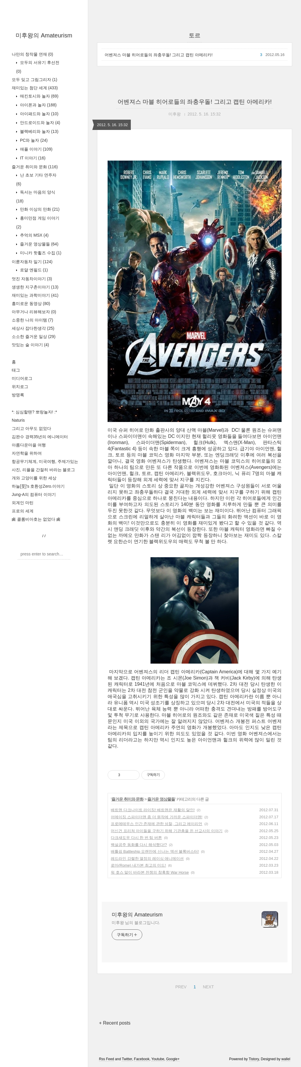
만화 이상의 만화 (39, 209)
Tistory (254, 1059)
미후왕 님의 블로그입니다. (136, 922)
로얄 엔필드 (33, 270)
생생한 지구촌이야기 (35, 287)
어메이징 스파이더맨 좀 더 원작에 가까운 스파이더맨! (156, 817)
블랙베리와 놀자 (38, 131)
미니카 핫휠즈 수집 (40, 252)
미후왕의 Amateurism (44, 35)
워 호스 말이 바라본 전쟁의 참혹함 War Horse (150, 872)
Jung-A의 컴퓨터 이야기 (34, 494)
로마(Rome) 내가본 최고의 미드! (138, 865)
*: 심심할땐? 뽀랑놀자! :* (34, 412)
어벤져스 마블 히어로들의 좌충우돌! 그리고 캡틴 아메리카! (159, 54)
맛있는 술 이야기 (30, 344)
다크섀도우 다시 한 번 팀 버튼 (136, 837)
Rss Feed (106, 1059)
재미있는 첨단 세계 (35, 87)
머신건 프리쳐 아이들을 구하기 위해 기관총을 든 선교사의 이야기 (167, 831)
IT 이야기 (32, 158)
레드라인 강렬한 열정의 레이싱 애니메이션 (147, 858)
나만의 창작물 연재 (32, 54)
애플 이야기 (35, 149)
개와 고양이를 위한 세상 (34, 478)
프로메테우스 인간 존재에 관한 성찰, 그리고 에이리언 (156, 824)
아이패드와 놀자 (38, 113)
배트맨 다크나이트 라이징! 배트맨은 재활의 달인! (153, 810)
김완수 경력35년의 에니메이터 (40, 436)
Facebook (142, 1059)
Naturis (18, 420)
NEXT (207, 986)
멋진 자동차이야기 (32, 278)
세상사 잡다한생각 (33, 328)
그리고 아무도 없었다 (31, 428)
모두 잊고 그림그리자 (34, 79)
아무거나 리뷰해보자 (34, 311)
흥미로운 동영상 (31, 303)
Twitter (127, 1059)
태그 (16, 370)
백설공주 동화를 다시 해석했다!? (139, 844)
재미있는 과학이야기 (35, 295)
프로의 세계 (23, 511)
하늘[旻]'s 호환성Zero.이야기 (38, 486)
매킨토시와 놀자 (38, 96)
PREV (180, 986)
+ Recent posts (115, 1022)
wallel (285, 1059)
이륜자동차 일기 (32, 261)
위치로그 (20, 386)
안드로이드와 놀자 (39, 122)
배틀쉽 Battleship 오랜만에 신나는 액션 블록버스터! (155, 851)
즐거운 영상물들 (38, 244)
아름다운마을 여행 (29, 445)
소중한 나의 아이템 (32, 320)
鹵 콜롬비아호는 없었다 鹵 (36, 519)
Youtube (157, 1059)
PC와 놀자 (33, 140)
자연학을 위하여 (27, 453)
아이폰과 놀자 (37, 105)
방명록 (18, 395)
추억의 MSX (34, 235)
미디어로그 (22, 378)
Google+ (173, 1059)
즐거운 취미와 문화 (35, 166)
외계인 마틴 (23, 502)
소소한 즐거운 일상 (34, 336)
